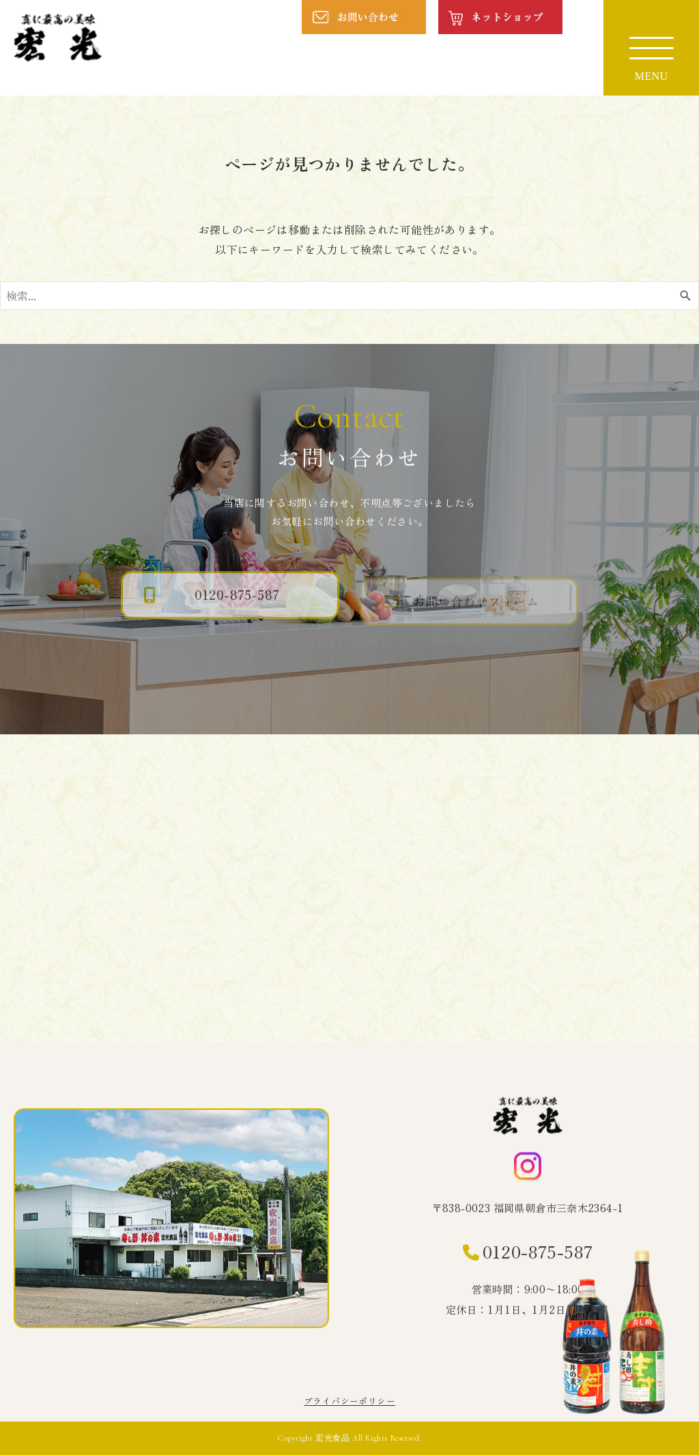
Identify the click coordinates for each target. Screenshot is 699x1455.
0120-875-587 (538, 1254)
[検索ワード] (349, 295)
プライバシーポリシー (349, 1400)
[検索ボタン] (685, 295)
